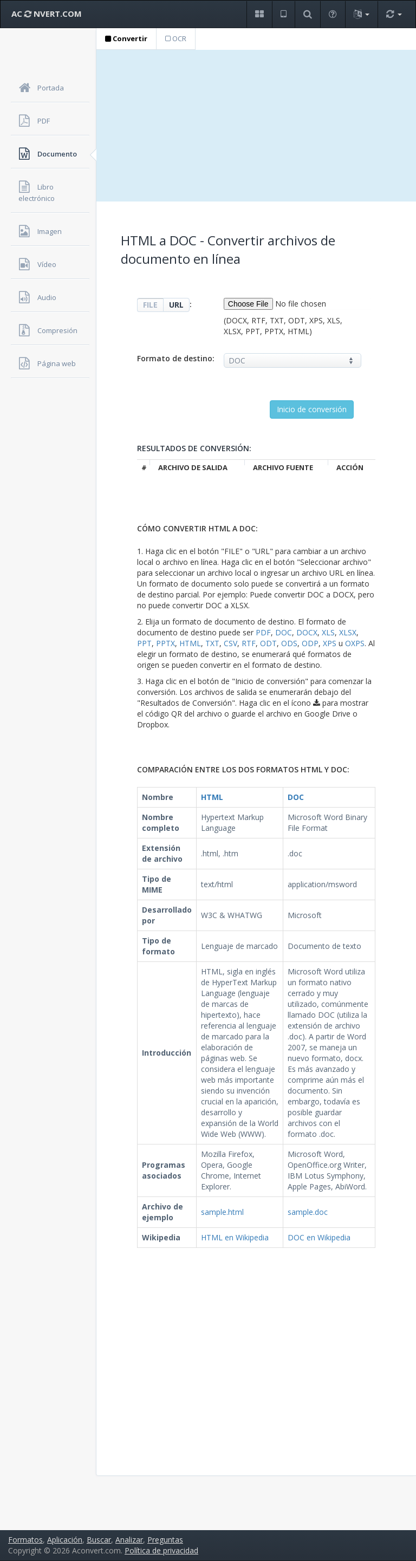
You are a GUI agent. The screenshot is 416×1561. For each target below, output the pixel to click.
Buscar (99, 1539)
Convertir (126, 38)
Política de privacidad (161, 1550)
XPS (329, 643)
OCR (175, 38)
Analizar (129, 1539)
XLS (328, 632)
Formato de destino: (175, 358)
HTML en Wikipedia (235, 1237)
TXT (212, 643)
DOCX (306, 632)
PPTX (165, 643)
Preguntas (165, 1539)
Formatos (25, 1539)
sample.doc (308, 1212)
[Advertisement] (256, 125)
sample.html (222, 1212)
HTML (190, 643)
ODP (310, 643)
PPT (144, 643)
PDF (263, 632)
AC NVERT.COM (46, 13)
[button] (259, 14)
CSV (230, 643)
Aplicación (64, 1539)
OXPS (355, 643)
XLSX (347, 632)
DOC (283, 632)
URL (176, 305)
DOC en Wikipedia (319, 1237)
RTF (249, 643)
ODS (289, 643)
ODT (268, 643)
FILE (150, 305)
